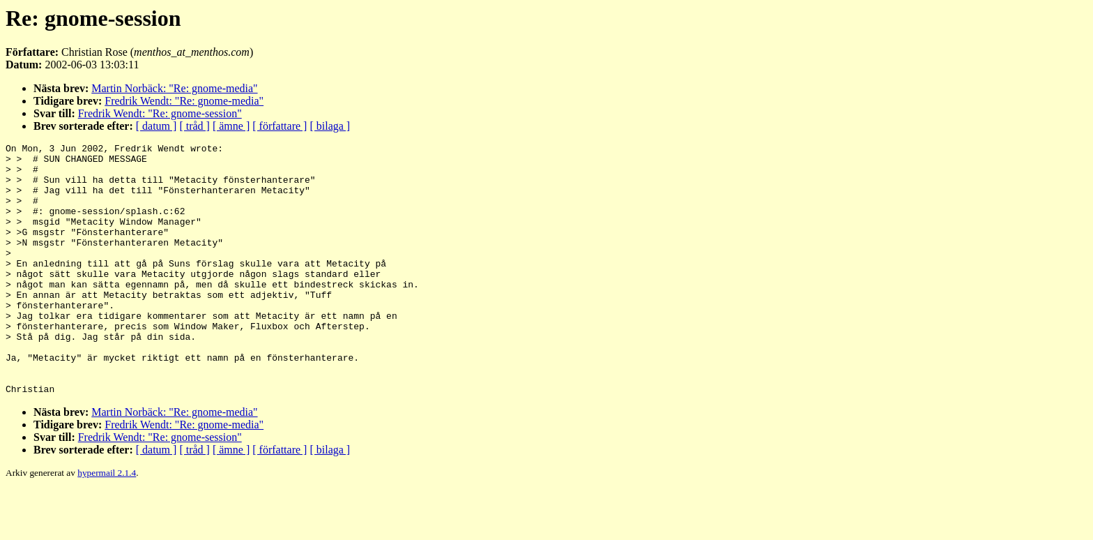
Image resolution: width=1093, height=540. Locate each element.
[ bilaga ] (329, 126)
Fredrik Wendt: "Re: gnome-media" (184, 101)
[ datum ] (156, 126)
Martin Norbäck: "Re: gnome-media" (174, 88)
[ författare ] (279, 126)
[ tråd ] (194, 126)
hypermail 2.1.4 (106, 523)
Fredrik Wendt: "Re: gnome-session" (160, 113)
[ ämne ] (231, 126)
